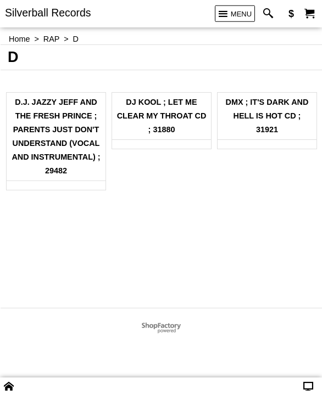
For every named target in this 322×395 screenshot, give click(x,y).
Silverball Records (48, 13)
